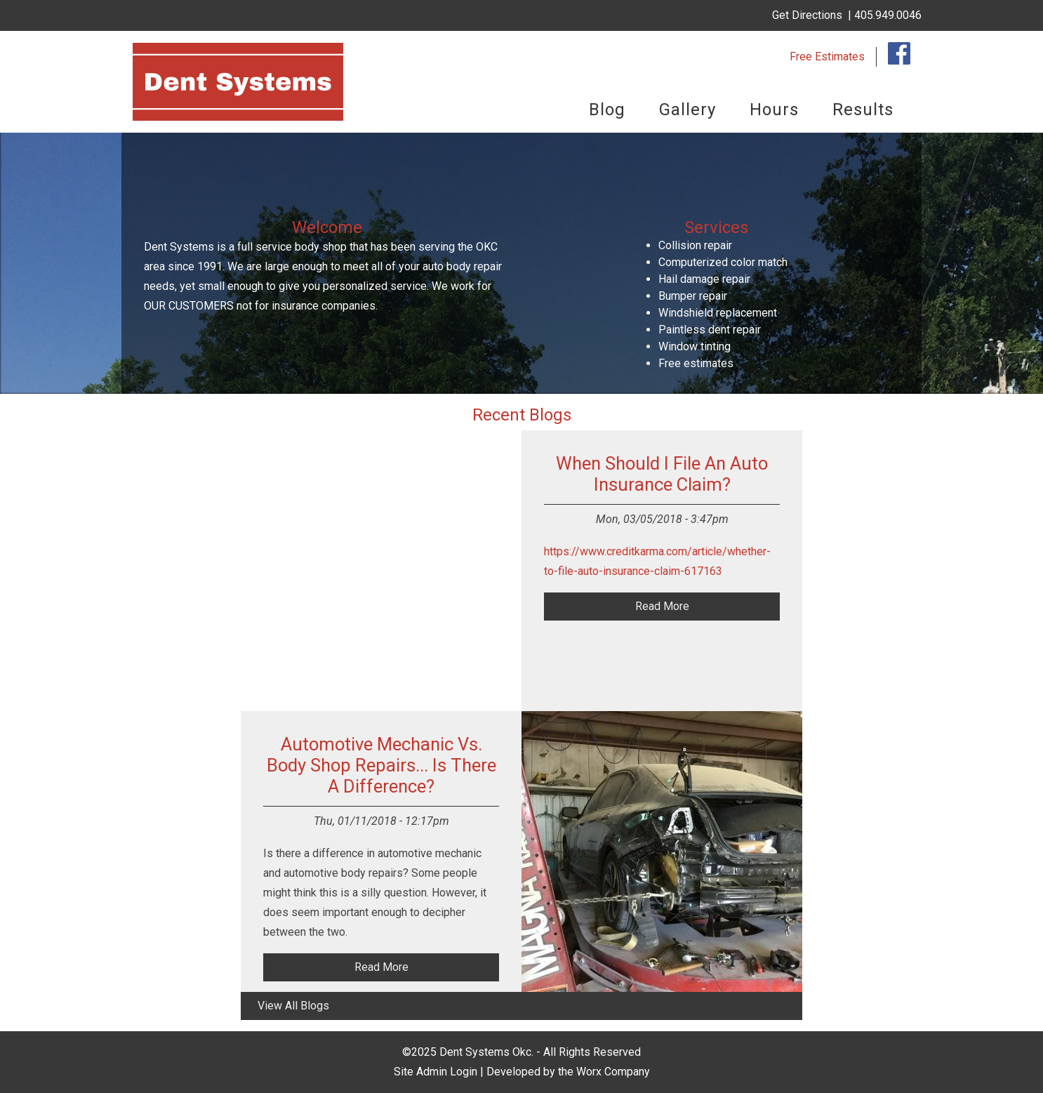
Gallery (687, 109)
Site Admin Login (435, 1071)
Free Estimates (827, 56)
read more (662, 606)
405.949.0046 (888, 15)
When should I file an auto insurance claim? (662, 474)
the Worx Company (604, 1071)
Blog (607, 109)
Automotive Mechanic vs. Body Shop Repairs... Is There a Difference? (381, 765)
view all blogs (293, 1005)
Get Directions (807, 15)
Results (862, 109)
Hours (774, 109)
